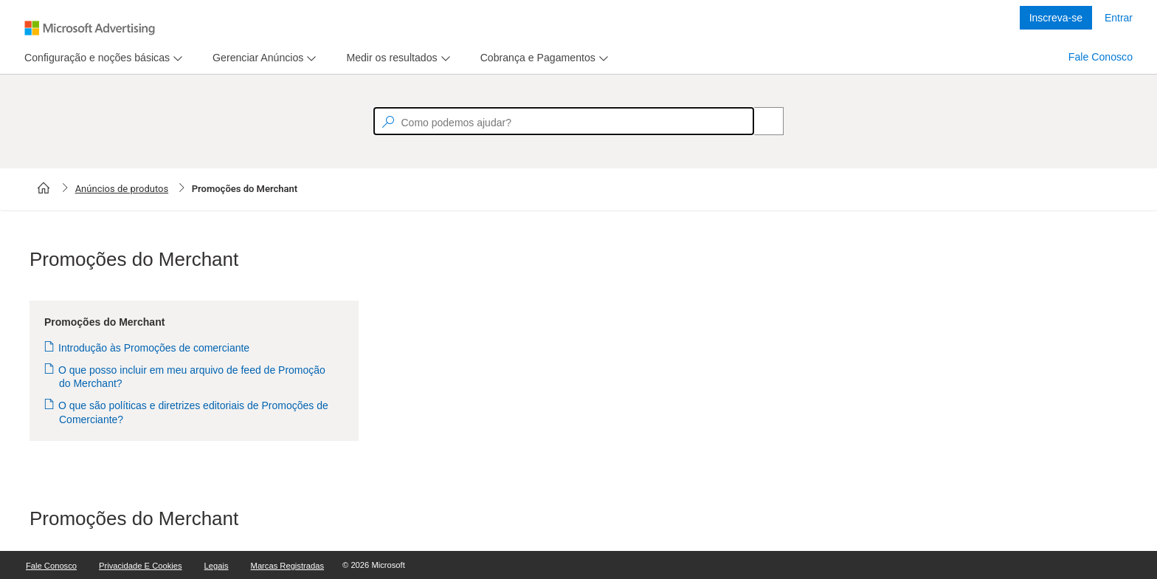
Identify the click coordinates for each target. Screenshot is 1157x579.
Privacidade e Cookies (140, 565)
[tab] (94, 58)
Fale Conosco (1100, 57)
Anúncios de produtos (122, 188)
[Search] (760, 121)
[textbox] (563, 121)
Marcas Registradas (287, 565)
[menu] (101, 58)
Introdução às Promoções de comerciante (154, 348)
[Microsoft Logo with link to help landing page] (89, 28)
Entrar (1119, 18)
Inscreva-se (1055, 18)
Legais (216, 565)
